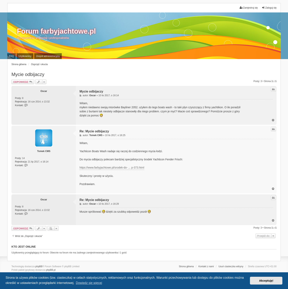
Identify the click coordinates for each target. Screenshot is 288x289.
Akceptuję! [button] (266, 280)
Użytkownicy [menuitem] (24, 56)
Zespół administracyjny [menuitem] (48, 56)
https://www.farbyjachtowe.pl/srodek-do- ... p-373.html (111, 167)
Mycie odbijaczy (27, 74)
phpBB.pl (51, 270)
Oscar (43, 91)
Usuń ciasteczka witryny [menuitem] (230, 266)
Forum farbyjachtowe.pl (56, 31)
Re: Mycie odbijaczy (94, 131)
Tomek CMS (43, 151)
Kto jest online (23, 246)
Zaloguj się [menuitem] (269, 7)
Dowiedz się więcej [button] (89, 283)
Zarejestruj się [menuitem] (249, 7)
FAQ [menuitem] (11, 56)
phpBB (38, 266)
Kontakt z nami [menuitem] (206, 266)
